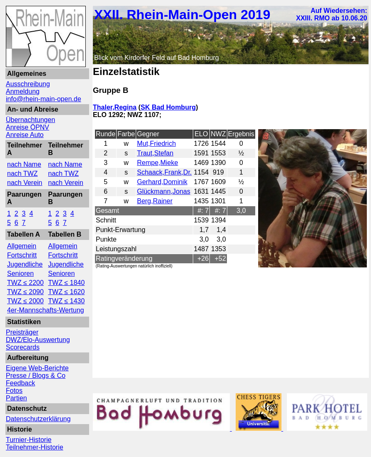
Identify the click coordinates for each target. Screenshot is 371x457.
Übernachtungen (30, 119)
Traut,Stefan (155, 153)
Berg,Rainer (154, 201)
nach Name (24, 164)
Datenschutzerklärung (38, 418)
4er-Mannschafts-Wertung (45, 310)
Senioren (20, 273)
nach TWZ (22, 173)
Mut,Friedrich (156, 143)
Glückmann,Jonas (163, 191)
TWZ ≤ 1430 (66, 301)
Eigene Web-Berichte (37, 368)
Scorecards (23, 347)
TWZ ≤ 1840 (66, 282)
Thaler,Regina (115, 107)
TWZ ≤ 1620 (66, 291)
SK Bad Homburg (168, 107)
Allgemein (21, 246)
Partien (16, 398)
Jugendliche (24, 264)
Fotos (14, 390)
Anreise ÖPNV (27, 127)
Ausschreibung (28, 83)
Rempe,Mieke (157, 162)
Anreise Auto (25, 134)
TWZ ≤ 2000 (25, 301)
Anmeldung (23, 91)
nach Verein (24, 182)
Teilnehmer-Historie (34, 447)
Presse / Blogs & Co (35, 375)
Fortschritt (22, 255)
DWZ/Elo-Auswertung (38, 339)
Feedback (20, 383)
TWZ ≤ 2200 (25, 282)
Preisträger (22, 332)
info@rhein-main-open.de (43, 98)
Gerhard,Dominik (162, 181)
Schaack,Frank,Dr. (164, 172)
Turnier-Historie (29, 439)
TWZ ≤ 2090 (25, 291)
